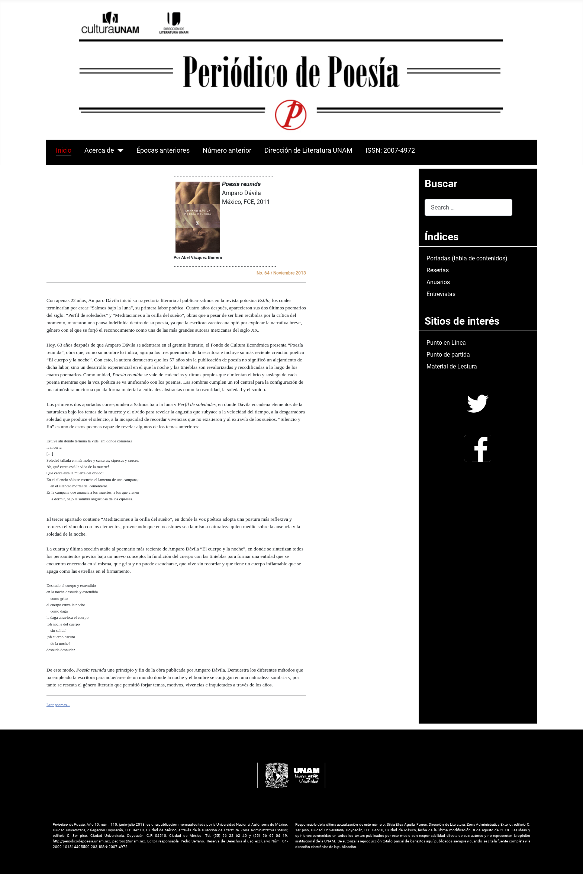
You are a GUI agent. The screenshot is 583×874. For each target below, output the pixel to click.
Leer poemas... (58, 705)
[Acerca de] (118, 150)
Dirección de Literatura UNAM (308, 150)
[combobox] (468, 207)
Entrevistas (440, 294)
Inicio (63, 150)
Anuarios (438, 282)
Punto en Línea (446, 342)
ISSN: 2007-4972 (390, 150)
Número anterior (227, 150)
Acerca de (99, 150)
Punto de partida (448, 354)
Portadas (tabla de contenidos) (467, 258)
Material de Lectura (451, 366)
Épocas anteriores (163, 150)
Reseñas (437, 270)
